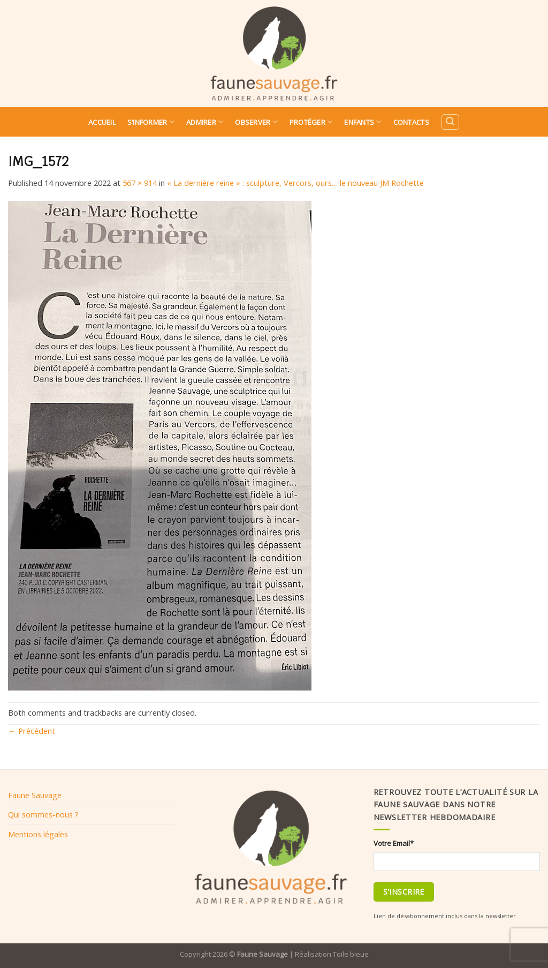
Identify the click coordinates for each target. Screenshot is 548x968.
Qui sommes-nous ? (43, 814)
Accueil (102, 122)
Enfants (362, 122)
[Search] (450, 122)
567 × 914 (140, 182)
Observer (256, 122)
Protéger (311, 122)
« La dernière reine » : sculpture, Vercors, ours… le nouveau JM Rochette (295, 182)
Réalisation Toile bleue (332, 954)
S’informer (150, 122)
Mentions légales (38, 834)
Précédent (31, 730)
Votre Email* (394, 843)
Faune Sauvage (35, 795)
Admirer (204, 122)
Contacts (411, 122)
